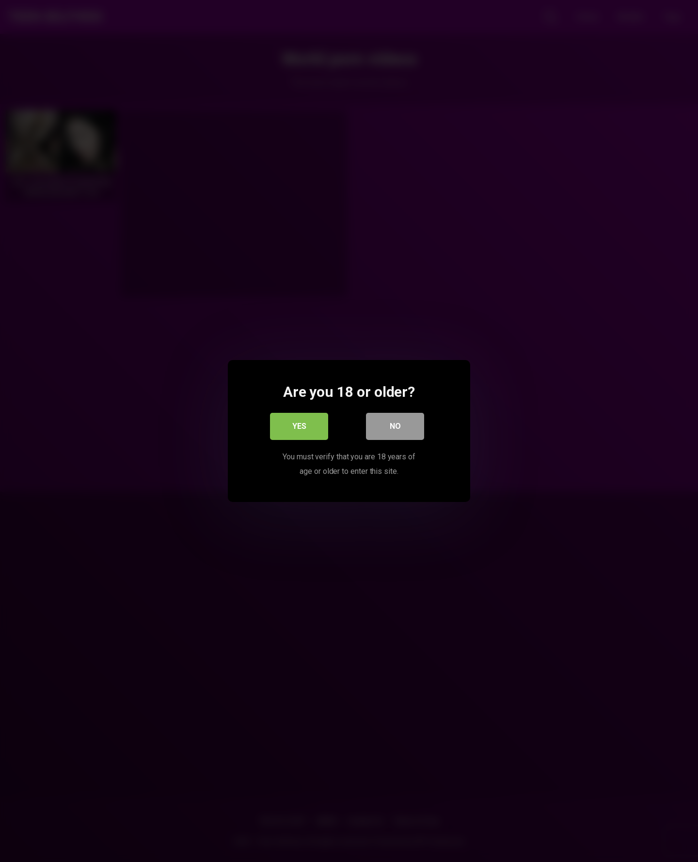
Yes (299, 426)
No (395, 426)
